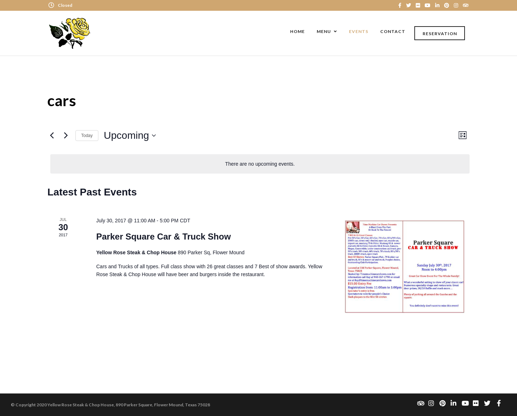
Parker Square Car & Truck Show (163, 236)
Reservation (440, 33)
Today (87, 135)
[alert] (260, 164)
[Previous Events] (51, 135)
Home (297, 31)
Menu (324, 31)
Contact (392, 31)
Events (358, 31)
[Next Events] (65, 135)
